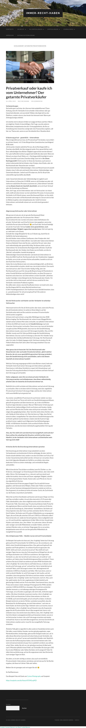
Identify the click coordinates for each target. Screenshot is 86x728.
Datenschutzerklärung (26, 35)
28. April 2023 (11, 101)
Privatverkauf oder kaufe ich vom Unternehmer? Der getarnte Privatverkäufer (29, 92)
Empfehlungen (52, 29)
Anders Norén (68, 720)
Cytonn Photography (34, 676)
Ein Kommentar (36, 101)
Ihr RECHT (20, 29)
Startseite (10, 29)
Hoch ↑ (77, 720)
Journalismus (68, 29)
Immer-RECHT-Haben (43, 13)
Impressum (10, 35)
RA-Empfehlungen (35, 29)
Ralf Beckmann (23, 101)
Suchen (8, 704)
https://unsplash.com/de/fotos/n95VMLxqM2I (21, 680)
